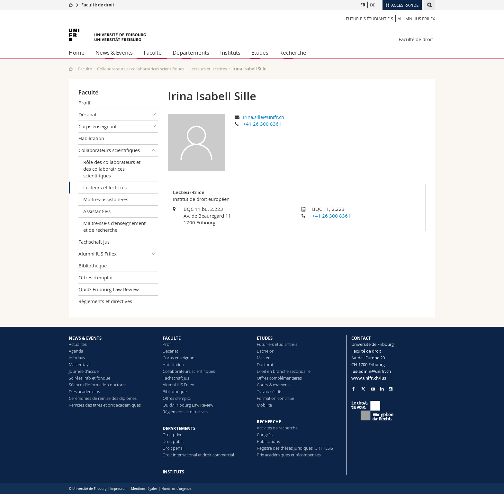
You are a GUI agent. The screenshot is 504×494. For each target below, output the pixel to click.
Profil (84, 102)
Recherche (292, 52)
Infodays (77, 358)
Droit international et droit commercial (198, 455)
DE (372, 5)
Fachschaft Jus (94, 241)
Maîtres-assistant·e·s (105, 199)
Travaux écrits (269, 391)
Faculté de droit (97, 5)
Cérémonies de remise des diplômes (103, 398)
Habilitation (91, 138)
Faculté (153, 52)
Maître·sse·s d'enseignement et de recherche (114, 226)
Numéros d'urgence (176, 489)
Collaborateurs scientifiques (118, 150)
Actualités (78, 344)
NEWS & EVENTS (85, 338)
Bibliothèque (92, 265)
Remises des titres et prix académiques (105, 405)
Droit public (173, 441)
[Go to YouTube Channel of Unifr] (373, 389)
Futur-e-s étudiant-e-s (369, 19)
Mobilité (264, 405)
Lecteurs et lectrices (208, 69)
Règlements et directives (105, 301)
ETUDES (265, 338)
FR (362, 5)
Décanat (118, 115)
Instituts (230, 52)
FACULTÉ (172, 338)
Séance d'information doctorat (97, 385)
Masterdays (79, 364)
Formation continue (275, 398)
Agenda (76, 351)
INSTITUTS (173, 472)
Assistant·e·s (97, 211)
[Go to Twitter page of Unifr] (363, 389)
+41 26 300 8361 (262, 124)
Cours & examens (273, 385)
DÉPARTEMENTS (179, 428)
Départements (191, 52)
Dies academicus (84, 391)
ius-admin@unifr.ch (371, 371)
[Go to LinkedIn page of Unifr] (382, 389)
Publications (268, 441)
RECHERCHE (269, 422)
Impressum (118, 489)
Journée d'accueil (85, 371)
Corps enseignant (118, 126)
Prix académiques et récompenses (289, 455)
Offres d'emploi (95, 277)
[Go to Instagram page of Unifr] (390, 389)
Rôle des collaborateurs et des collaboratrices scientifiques (111, 169)
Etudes (259, 52)
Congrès (265, 434)
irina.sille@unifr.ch (263, 117)
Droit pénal (173, 448)
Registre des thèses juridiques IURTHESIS (295, 448)
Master (263, 358)
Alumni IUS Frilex (416, 19)
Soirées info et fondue (89, 378)
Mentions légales (144, 489)
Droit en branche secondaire (283, 371)
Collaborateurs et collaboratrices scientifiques (140, 69)
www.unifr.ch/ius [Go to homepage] (368, 378)
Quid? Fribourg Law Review (108, 289)
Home (77, 52)
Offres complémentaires (279, 378)
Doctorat (265, 364)
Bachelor (265, 351)
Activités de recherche (277, 428)
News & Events (114, 52)
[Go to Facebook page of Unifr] (353, 389)
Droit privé (172, 434)
